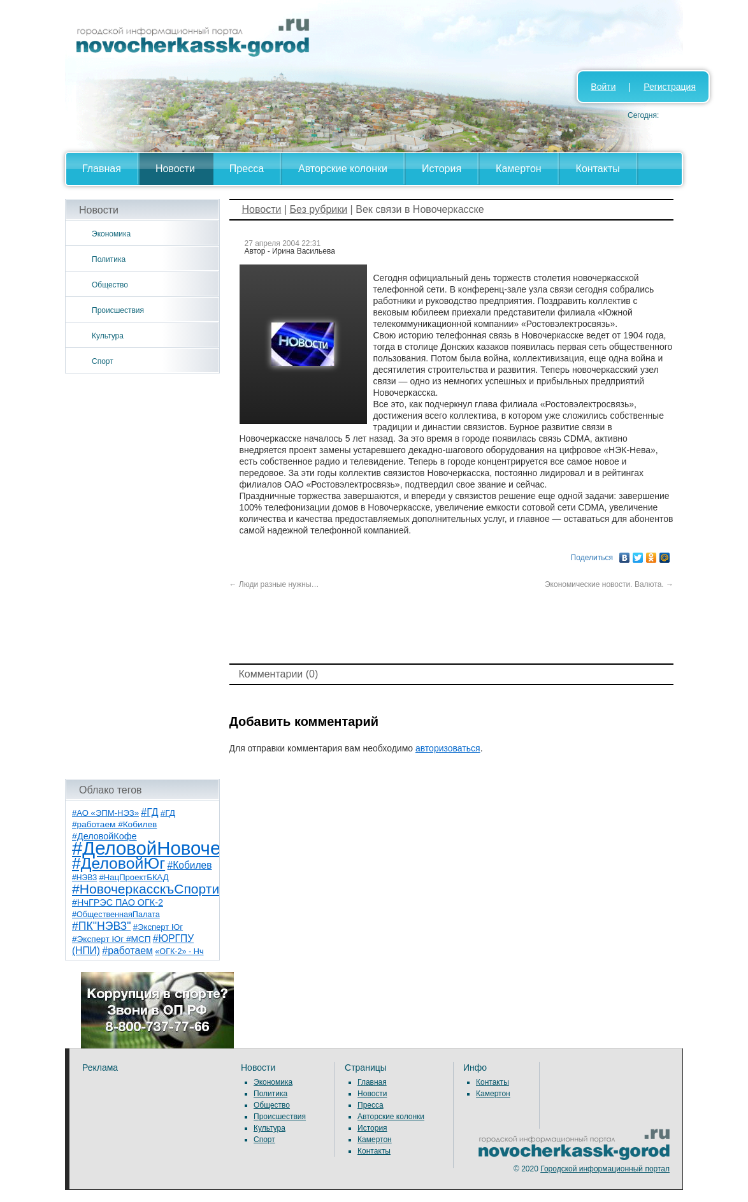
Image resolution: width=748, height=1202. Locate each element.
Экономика (111, 233)
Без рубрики (318, 209)
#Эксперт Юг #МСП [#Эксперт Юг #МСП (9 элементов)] (111, 939)
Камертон (519, 168)
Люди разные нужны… (274, 584)
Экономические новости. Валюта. (609, 584)
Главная (101, 168)
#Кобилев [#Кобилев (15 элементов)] (190, 865)
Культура (108, 335)
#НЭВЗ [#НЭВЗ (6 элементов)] (84, 877)
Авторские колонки (342, 168)
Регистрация (670, 87)
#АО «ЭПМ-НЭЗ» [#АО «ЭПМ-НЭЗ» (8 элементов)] (105, 813)
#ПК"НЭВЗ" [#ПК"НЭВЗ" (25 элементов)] (101, 926)
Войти (603, 87)
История (441, 168)
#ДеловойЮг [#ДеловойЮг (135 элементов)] (118, 863)
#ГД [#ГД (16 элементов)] (149, 812)
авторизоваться (447, 748)
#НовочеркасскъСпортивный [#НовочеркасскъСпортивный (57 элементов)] (161, 888)
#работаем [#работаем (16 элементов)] (127, 950)
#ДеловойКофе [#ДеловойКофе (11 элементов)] (104, 836)
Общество (110, 284)
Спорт (102, 361)
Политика (109, 259)
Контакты (598, 168)
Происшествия (118, 310)
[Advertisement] (142, 576)
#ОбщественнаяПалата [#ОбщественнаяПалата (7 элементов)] (116, 914)
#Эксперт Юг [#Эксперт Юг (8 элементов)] (158, 927)
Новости (175, 168)
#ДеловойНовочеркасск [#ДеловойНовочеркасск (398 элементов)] (174, 847)
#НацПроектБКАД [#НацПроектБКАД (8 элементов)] (134, 877)
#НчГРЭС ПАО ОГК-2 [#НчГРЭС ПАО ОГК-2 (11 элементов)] (117, 902)
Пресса (246, 168)
